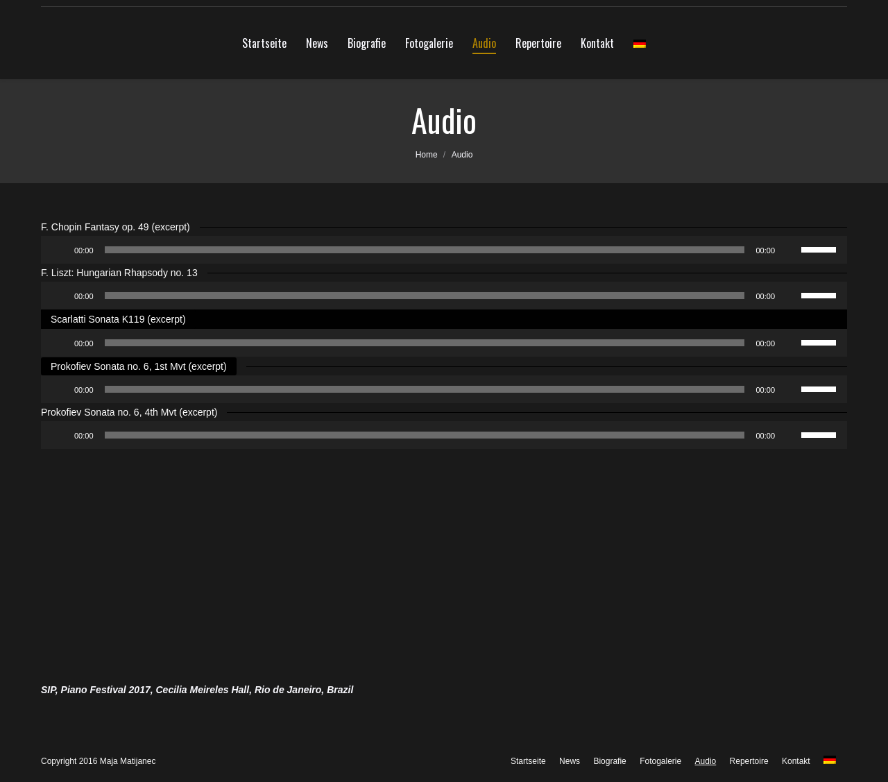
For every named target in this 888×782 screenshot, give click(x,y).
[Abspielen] (59, 250)
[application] (444, 250)
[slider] (425, 249)
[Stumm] (790, 250)
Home (427, 155)
